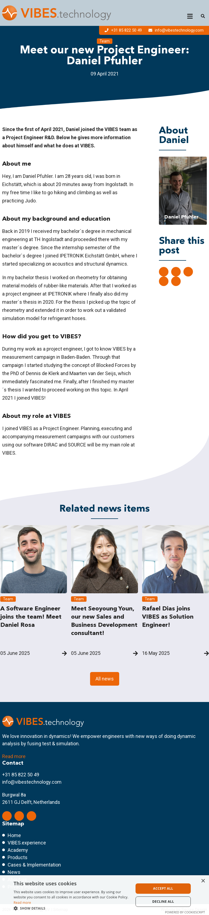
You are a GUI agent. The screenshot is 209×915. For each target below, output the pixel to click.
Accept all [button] (163, 888)
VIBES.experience (27, 843)
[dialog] (104, 895)
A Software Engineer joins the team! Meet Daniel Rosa (31, 616)
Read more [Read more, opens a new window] (22, 902)
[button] (72, 908)
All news (105, 679)
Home (14, 835)
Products (17, 857)
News (14, 872)
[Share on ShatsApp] (163, 281)
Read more (14, 756)
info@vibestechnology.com (176, 30)
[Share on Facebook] (188, 271)
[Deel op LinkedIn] (163, 271)
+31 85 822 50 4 (19, 774)
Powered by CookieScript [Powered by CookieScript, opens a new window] (185, 912)
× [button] (203, 881)
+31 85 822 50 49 (123, 30)
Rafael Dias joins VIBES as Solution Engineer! (167, 616)
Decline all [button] (163, 901)
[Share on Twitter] (176, 271)
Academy (18, 850)
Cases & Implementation (34, 865)
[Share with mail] (176, 281)
